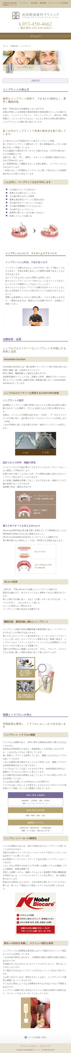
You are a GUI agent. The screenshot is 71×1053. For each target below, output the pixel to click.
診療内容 (14, 46)
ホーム (5, 46)
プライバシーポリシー (29, 1046)
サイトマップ (45, 1046)
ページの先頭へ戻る (37, 1037)
